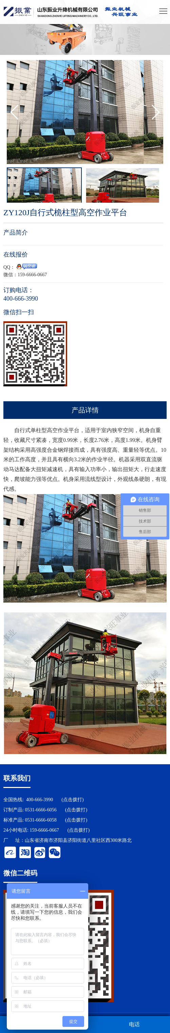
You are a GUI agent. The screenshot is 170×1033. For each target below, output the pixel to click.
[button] (155, 112)
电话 (134, 1024)
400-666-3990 (39, 799)
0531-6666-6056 (40, 809)
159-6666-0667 (44, 830)
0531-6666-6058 (40, 820)
